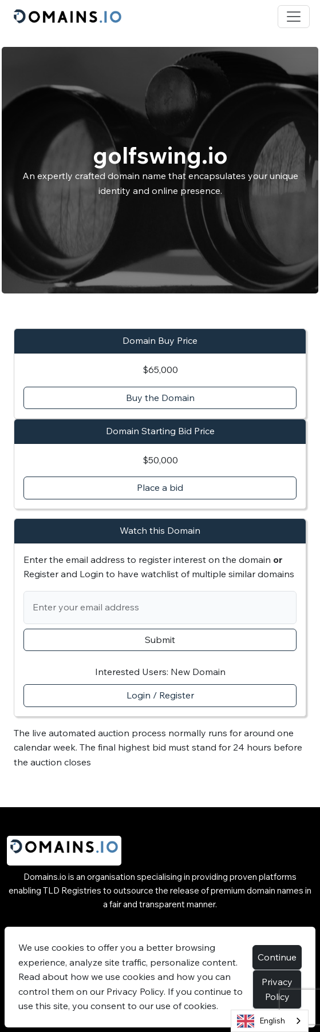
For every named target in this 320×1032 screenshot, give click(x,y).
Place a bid (160, 487)
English (261, 1021)
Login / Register (160, 695)
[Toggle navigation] (294, 16)
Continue (277, 957)
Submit (160, 639)
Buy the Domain (160, 397)
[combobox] (270, 1021)
